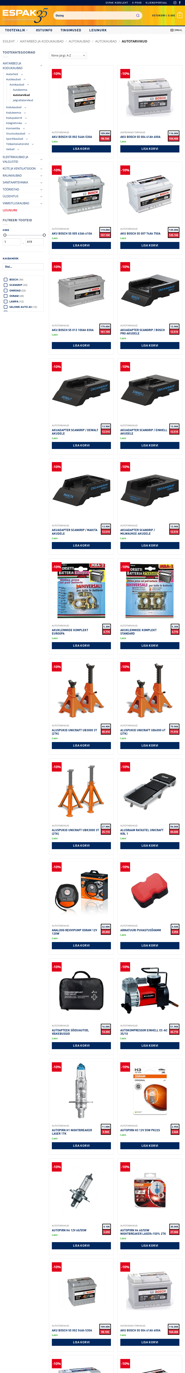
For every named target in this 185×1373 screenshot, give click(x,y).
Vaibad (10, 149)
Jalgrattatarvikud (23, 100)
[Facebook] (179, 3)
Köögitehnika (14, 123)
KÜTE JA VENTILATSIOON (19, 168)
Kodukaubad (13, 107)
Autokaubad (79, 41)
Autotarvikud (21, 95)
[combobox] (97, 15)
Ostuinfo (44, 30)
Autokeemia (20, 89)
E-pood (137, 2)
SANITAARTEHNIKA (15, 182)
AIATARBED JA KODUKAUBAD (42, 41)
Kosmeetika (13, 128)
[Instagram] (175, 3)
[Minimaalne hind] (4, 235)
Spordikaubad (14, 138)
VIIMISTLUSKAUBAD (16, 203)
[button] (167, 15)
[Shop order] (68, 55)
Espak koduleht (117, 2)
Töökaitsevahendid (17, 144)
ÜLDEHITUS (10, 196)
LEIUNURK (98, 30)
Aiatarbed (12, 74)
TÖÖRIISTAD (11, 189)
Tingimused (71, 30)
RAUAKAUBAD (12, 175)
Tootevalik (16, 30)
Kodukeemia (13, 112)
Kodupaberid (14, 118)
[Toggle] (41, 66)
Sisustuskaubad (15, 133)
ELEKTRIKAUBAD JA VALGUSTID (15, 159)
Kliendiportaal (156, 2)
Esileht (9, 41)
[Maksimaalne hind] (44, 235)
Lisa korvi (81, 149)
